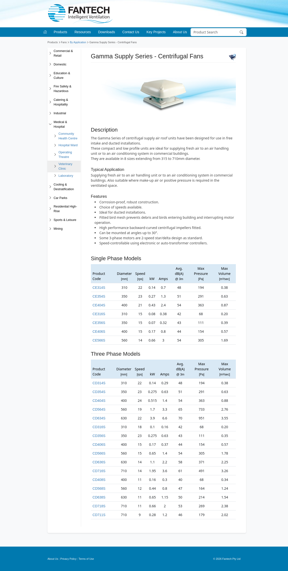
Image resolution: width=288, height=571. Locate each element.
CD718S (99, 506)
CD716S (99, 471)
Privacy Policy (68, 558)
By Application (78, 42)
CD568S (99, 488)
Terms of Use (86, 558)
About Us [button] (180, 32)
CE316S (99, 314)
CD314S (99, 383)
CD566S (99, 453)
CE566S (99, 340)
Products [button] (60, 32)
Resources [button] (83, 32)
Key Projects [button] (156, 32)
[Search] (218, 32)
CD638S (99, 497)
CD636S (99, 462)
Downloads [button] (106, 32)
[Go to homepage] (46, 32)
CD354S (99, 392)
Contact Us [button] (130, 32)
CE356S (99, 323)
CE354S (99, 296)
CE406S (99, 331)
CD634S (99, 418)
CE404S (99, 305)
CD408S (99, 480)
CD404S (99, 401)
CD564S (99, 409)
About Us (53, 558)
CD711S (99, 515)
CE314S (99, 288)
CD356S (99, 436)
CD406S (99, 444)
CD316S (99, 427)
